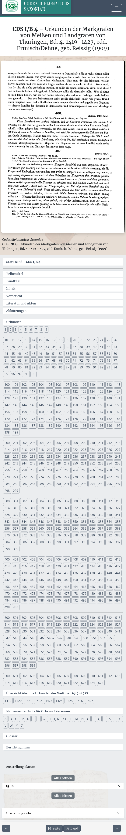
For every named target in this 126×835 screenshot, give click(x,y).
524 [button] (92, 624)
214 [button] (7, 450)
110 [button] (92, 384)
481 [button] (100, 593)
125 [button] (100, 391)
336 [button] (75, 515)
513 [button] (117, 618)
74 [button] (94, 360)
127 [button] (117, 391)
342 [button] (7, 522)
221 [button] (66, 450)
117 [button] (32, 391)
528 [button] (7, 631)
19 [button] (67, 340)
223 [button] (83, 450)
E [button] (33, 719)
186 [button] (24, 425)
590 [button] (75, 659)
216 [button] (24, 450)
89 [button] (81, 367)
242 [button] (7, 463)
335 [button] (66, 515)
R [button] (105, 719)
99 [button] (33, 374)
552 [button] (102, 638)
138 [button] (92, 398)
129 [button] (15, 398)
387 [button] (32, 542)
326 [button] (109, 508)
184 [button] (7, 425)
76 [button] (108, 360)
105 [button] (49, 384)
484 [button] (7, 600)
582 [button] (7, 659)
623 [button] (83, 683)
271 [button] (15, 477)
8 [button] (41, 329)
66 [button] (40, 360)
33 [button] (47, 347)
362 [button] (58, 528)
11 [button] (13, 340)
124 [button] (92, 391)
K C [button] (64, 719)
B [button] (11, 719)
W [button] (11, 726)
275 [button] (49, 477)
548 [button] (68, 638)
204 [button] (41, 443)
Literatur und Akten (21, 303)
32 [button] (40, 347)
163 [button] (66, 412)
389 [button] (49, 542)
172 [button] (24, 419)
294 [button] (92, 484)
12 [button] (20, 340)
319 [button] (49, 508)
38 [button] (81, 347)
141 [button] (117, 398)
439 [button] (100, 573)
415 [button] (15, 566)
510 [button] (92, 618)
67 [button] (47, 360)
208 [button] (75, 443)
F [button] (38, 719)
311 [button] (100, 501)
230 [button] (24, 456)
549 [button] (76, 638)
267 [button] (100, 470)
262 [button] (58, 470)
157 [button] (15, 412)
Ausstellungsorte (18, 813)
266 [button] (92, 470)
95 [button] (6, 374)
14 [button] (33, 340)
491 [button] (66, 600)
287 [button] (32, 484)
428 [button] (7, 573)
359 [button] (32, 528)
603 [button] (32, 676)
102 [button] (24, 384)
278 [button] (75, 477)
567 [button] (117, 645)
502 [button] (24, 618)
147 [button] (49, 405)
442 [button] (7, 580)
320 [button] (58, 508)
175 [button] (49, 419)
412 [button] (109, 559)
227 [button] (117, 450)
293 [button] (83, 484)
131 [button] (32, 398)
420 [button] (58, 566)
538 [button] (92, 631)
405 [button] (49, 559)
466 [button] (92, 587)
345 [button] (32, 522)
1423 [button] (48, 701)
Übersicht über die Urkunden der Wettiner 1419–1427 (47, 693)
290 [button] (58, 484)
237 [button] (83, 456)
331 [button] (32, 515)
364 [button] (75, 528)
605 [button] (49, 676)
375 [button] (49, 535)
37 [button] (74, 347)
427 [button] (117, 566)
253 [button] (100, 463)
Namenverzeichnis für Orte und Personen (38, 711)
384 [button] (7, 542)
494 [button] (92, 600)
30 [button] (26, 347)
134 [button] (58, 398)
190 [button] (58, 425)
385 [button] (15, 542)
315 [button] (15, 508)
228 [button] (7, 456)
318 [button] (41, 508)
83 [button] (40, 367)
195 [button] (100, 425)
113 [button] (117, 384)
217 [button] (32, 450)
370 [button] (7, 535)
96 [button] (13, 374)
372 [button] (24, 535)
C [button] (16, 719)
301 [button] (15, 501)
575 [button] (66, 652)
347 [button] (49, 522)
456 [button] (7, 587)
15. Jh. (10, 786)
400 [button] (7, 559)
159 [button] (32, 412)
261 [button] (49, 470)
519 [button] (49, 624)
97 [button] (20, 374)
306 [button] (58, 501)
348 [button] (58, 522)
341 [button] (117, 515)
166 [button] (92, 412)
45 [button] (13, 354)
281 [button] (100, 477)
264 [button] (75, 470)
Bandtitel (13, 281)
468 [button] (109, 587)
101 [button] (15, 384)
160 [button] (41, 412)
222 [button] (75, 450)
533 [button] (49, 631)
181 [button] (100, 419)
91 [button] (94, 367)
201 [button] (15, 443)
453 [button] (100, 580)
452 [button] (92, 580)
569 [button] (15, 652)
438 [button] (92, 573)
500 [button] (7, 618)
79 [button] (13, 367)
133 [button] (49, 398)
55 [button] (81, 354)
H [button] (49, 719)
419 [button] (49, 566)
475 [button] (49, 593)
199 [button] (15, 432)
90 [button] (88, 367)
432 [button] (41, 573)
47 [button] (26, 354)
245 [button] (32, 463)
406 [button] (58, 559)
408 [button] (75, 559)
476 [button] (58, 593)
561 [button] (66, 645)
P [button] (94, 719)
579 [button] (100, 652)
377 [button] (66, 535)
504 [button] (41, 618)
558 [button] (41, 645)
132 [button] (41, 398)
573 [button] (49, 652)
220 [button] (58, 450)
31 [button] (33, 347)
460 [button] (41, 587)
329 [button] (15, 515)
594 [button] (109, 659)
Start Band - (23, 262)
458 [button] (24, 587)
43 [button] (115, 347)
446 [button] (41, 580)
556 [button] (24, 645)
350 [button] (75, 522)
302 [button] (24, 501)
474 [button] (41, 593)
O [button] (88, 719)
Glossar (12, 736)
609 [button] (83, 676)
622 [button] (75, 683)
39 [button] (88, 347)
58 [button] (101, 354)
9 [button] (46, 329)
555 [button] (15, 645)
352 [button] (92, 522)
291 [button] (66, 484)
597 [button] (15, 665)
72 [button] (81, 360)
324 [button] (92, 508)
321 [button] (66, 508)
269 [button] (117, 470)
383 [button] (117, 535)
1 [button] (5, 329)
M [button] (76, 719)
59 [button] (108, 354)
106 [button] (58, 384)
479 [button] (83, 593)
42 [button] (108, 347)
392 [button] (75, 542)
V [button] (5, 726)
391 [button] (66, 542)
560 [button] (58, 645)
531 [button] (32, 631)
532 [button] (41, 631)
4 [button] (21, 329)
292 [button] (75, 484)
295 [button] (100, 484)
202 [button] (24, 443)
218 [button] (41, 450)
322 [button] (75, 508)
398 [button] (7, 549)
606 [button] (58, 676)
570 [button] (24, 652)
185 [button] (15, 425)
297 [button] (117, 484)
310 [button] (92, 501)
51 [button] (54, 354)
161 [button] (49, 412)
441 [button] (117, 573)
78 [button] (6, 367)
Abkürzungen (16, 311)
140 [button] (109, 398)
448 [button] (58, 580)
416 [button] (24, 566)
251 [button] (83, 463)
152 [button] (92, 405)
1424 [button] (59, 701)
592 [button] (92, 659)
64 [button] (26, 360)
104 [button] (41, 384)
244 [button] (24, 463)
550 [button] (85, 638)
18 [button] (60, 340)
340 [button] (109, 515)
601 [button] (15, 676)
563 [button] (83, 645)
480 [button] (92, 593)
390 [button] (58, 542)
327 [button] (117, 508)
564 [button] (92, 645)
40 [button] (94, 347)
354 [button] (109, 522)
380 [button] (92, 535)
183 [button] (117, 419)
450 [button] (75, 580)
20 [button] (74, 340)
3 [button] (15, 329)
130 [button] (24, 398)
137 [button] (83, 398)
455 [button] (117, 580)
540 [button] (109, 631)
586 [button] (41, 659)
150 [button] (75, 405)
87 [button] (67, 367)
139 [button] (100, 398)
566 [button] (109, 645)
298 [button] (7, 491)
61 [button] (6, 360)
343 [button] (15, 522)
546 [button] (41, 638)
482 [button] (109, 593)
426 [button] (109, 566)
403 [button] (32, 559)
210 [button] (92, 443)
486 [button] (24, 600)
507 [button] (66, 618)
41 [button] (101, 347)
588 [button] (58, 659)
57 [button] (94, 354)
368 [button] (109, 528)
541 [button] (117, 631)
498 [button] (7, 607)
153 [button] (100, 405)
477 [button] (66, 593)
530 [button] (24, 631)
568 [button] (7, 652)
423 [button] (83, 566)
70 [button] (67, 360)
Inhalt (11, 288)
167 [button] (100, 412)
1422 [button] (38, 701)
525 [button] (100, 624)
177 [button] (66, 419)
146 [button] (41, 405)
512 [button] (109, 618)
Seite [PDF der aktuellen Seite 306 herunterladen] (54, 828)
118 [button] (41, 391)
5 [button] (26, 329)
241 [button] (117, 456)
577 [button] (83, 652)
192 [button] (75, 425)
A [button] (5, 719)
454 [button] (109, 580)
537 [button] (83, 631)
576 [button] (75, 652)
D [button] (28, 719)
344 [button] (24, 522)
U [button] (120, 719)
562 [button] (75, 645)
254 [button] (109, 463)
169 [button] (117, 412)
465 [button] (83, 587)
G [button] (44, 719)
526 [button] (109, 624)
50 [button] (47, 354)
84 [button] (47, 367)
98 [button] (26, 374)
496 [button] (109, 600)
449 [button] (66, 580)
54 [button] (74, 354)
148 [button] (58, 405)
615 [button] (15, 683)
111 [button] (100, 384)
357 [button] (15, 528)
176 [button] (58, 419)
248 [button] (58, 463)
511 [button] (100, 618)
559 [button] (49, 645)
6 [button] (31, 329)
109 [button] (83, 384)
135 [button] (66, 398)
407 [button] (66, 559)
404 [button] (41, 559)
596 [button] (7, 665)
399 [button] (15, 549)
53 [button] (67, 354)
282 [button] (109, 477)
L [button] (71, 719)
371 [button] (15, 535)
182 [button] (109, 419)
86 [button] (60, 367)
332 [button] (41, 515)
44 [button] (6, 354)
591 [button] (83, 659)
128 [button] (7, 398)
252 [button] (92, 463)
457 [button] (15, 587)
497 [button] (117, 600)
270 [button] (7, 477)
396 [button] (109, 542)
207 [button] (66, 443)
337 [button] (83, 515)
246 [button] (41, 463)
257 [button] (15, 470)
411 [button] (100, 559)
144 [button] (24, 405)
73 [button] (88, 360)
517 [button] (32, 624)
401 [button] (15, 559)
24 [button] (101, 340)
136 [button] (75, 398)
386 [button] (24, 542)
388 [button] (41, 542)
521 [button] (66, 624)
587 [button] (49, 659)
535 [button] (66, 631)
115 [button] (15, 391)
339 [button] (100, 515)
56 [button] (88, 354)
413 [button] (117, 559)
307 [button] (66, 501)
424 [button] (92, 566)
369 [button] (117, 528)
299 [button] (15, 491)
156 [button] (7, 412)
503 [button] (32, 618)
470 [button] (7, 593)
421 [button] (66, 566)
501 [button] (15, 618)
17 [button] (54, 340)
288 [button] (41, 484)
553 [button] (111, 638)
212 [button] (109, 443)
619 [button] (49, 683)
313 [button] (117, 501)
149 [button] (66, 405)
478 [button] (75, 593)
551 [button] (93, 638)
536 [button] (75, 631)
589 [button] (66, 659)
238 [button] (92, 456)
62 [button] (13, 360)
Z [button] (22, 726)
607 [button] (66, 676)
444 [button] (24, 580)
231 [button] (32, 456)
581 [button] (117, 652)
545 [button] (32, 638)
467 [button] (100, 587)
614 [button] (7, 683)
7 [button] (36, 329)
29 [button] (20, 347)
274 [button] (41, 477)
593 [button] (100, 659)
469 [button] (117, 587)
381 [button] (100, 535)
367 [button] (100, 528)
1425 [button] (69, 701)
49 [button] (40, 354)
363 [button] (66, 528)
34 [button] (54, 347)
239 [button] (100, 456)
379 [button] (83, 535)
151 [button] (83, 405)
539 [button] (100, 631)
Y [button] (17, 726)
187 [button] (32, 425)
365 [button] (83, 528)
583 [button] (15, 659)
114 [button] (7, 391)
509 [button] (83, 618)
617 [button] (32, 683)
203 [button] (32, 443)
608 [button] (75, 676)
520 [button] (58, 624)
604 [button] (41, 676)
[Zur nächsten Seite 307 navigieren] (117, 828)
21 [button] (81, 340)
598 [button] (24, 665)
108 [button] (75, 384)
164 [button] (75, 412)
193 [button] (83, 425)
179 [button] (83, 419)
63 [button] (20, 360)
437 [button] (83, 573)
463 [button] (66, 587)
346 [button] (41, 522)
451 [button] (83, 580)
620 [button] (58, 683)
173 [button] (32, 419)
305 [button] (49, 501)
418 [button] (41, 566)
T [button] (115, 719)
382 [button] (109, 535)
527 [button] (117, 624)
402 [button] (24, 559)
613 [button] (117, 676)
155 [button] (117, 405)
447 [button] (49, 580)
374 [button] (41, 535)
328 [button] (7, 515)
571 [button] (32, 652)
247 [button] (49, 463)
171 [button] (15, 419)
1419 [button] (8, 701)
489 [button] (49, 600)
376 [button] (58, 535)
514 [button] (7, 624)
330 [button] (24, 515)
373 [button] (32, 535)
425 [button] (100, 566)
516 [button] (24, 624)
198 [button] (7, 432)
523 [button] (83, 624)
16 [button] (47, 340)
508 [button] (75, 618)
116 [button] (24, 391)
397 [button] (117, 542)
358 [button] (24, 528)
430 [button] (24, 573)
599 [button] (32, 665)
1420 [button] (18, 701)
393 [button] (83, 542)
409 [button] (83, 559)
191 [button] (66, 425)
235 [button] (66, 456)
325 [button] (100, 508)
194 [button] (92, 425)
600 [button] (7, 676)
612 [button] (109, 676)
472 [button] (24, 593)
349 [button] (66, 522)
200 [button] (7, 443)
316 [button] (24, 508)
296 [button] (109, 484)
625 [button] (100, 683)
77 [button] (115, 360)
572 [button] (41, 652)
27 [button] (6, 347)
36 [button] (67, 347)
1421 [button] (28, 701)
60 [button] (115, 354)
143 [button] (15, 405)
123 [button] (83, 391)
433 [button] (49, 573)
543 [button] (15, 638)
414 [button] (7, 566)
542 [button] (7, 638)
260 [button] (41, 470)
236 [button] (75, 456)
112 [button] (109, 384)
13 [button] (26, 340)
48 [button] (33, 354)
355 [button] (117, 522)
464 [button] (75, 587)
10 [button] (6, 340)
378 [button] (75, 535)
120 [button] (58, 391)
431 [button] (32, 573)
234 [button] (58, 456)
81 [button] (26, 367)
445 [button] (32, 580)
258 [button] (24, 470)
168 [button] (109, 412)
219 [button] (49, 450)
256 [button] (7, 470)
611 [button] (100, 676)
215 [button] (15, 450)
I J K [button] (56, 719)
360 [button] (41, 528)
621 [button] (66, 683)
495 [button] (100, 600)
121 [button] (66, 391)
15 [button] (40, 340)
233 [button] (49, 456)
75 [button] (101, 360)
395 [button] (100, 542)
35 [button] (60, 347)
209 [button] (83, 443)
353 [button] (100, 522)
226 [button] (109, 450)
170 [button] (7, 419)
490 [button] (58, 600)
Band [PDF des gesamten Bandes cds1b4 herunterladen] (72, 828)
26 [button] (115, 340)
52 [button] (60, 354)
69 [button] (60, 360)
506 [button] (58, 618)
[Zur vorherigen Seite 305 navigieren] (6, 828)
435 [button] (66, 573)
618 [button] (41, 683)
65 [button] (33, 360)
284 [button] (7, 484)
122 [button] (75, 391)
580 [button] (109, 652)
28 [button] (13, 347)
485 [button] (15, 600)
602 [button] (24, 676)
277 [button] (66, 477)
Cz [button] (22, 719)
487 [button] (32, 600)
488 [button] (41, 600)
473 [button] (32, 593)
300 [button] (7, 501)
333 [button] (49, 515)
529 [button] (15, 631)
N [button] (82, 719)
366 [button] (92, 528)
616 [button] (24, 683)
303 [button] (32, 501)
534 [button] (58, 631)
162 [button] (58, 412)
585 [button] (32, 659)
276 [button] (58, 477)
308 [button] (75, 501)
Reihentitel (14, 274)
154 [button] (109, 405)
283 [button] (117, 477)
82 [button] (33, 367)
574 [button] (58, 652)
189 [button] (49, 425)
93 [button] (108, 367)
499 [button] (15, 607)
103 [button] (32, 384)
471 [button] (15, 593)
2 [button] (10, 329)
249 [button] (66, 463)
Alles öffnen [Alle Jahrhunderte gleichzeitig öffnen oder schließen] (63, 778)
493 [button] (83, 600)
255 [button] (117, 463)
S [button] (110, 719)
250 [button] (75, 463)
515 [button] (15, 624)
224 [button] (92, 450)
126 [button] (109, 391)
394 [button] (92, 542)
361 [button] (49, 528)
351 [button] (83, 522)
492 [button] (75, 600)
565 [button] (100, 645)
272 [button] (24, 477)
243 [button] (15, 463)
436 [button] (75, 573)
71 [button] (74, 360)
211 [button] (100, 443)
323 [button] (83, 508)
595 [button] (117, 659)
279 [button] (83, 477)
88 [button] (74, 367)
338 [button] (92, 515)
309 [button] (83, 501)
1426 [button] (79, 701)
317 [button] (32, 508)
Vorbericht (14, 296)
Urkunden (14, 322)
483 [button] (117, 593)
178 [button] (75, 419)
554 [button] (7, 645)
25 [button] (108, 340)
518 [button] (41, 624)
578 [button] (92, 652)
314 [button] (7, 508)
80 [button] (20, 367)
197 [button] (117, 425)
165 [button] (83, 412)
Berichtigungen (18, 747)
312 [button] (109, 501)
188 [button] (41, 425)
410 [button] (92, 559)
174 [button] (41, 419)
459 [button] (32, 587)
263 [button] (66, 470)
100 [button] (7, 384)
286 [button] (24, 484)
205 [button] (49, 443)
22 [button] (88, 340)
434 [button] (58, 573)
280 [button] (92, 477)
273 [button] (32, 477)
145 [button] (32, 405)
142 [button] (7, 405)
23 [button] (94, 340)
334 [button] (58, 515)
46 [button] (20, 354)
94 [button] (115, 367)
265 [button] (83, 470)
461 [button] (49, 587)
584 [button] (24, 659)
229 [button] (15, 456)
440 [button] (109, 573)
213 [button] (117, 443)
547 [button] (59, 638)
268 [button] (109, 470)
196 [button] (109, 425)
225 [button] (100, 450)
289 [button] (49, 484)
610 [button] (92, 676)
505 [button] (49, 618)
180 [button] (92, 419)
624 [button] (92, 683)
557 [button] (32, 645)
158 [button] (24, 412)
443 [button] (15, 580)
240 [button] (109, 456)
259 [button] (32, 470)
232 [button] (41, 456)
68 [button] (54, 360)
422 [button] (75, 566)
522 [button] (75, 624)
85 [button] (54, 367)
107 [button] (66, 384)
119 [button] (49, 391)
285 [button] (15, 484)
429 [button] (15, 573)
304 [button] (41, 501)
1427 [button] (89, 701)
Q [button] (99, 719)
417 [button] (32, 566)
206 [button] (58, 443)
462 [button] (58, 587)
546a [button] (50, 638)
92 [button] (101, 367)
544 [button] (24, 638)
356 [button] (7, 528)
